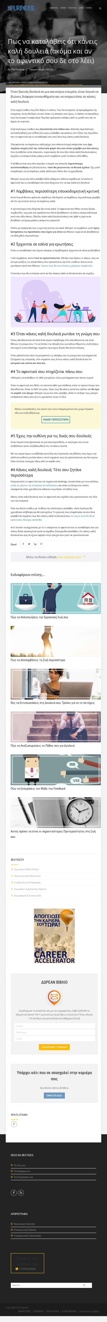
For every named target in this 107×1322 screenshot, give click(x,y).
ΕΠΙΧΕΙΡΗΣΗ (72, 11)
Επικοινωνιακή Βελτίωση (27, 881)
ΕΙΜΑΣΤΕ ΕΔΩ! (54, 1101)
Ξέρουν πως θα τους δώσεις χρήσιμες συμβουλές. (67, 271)
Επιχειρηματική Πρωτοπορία (27, 1241)
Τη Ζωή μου (19, 1171)
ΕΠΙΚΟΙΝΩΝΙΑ (69, 1317)
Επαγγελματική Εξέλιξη (41, 75)
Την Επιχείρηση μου (23, 1183)
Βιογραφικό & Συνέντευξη (27, 901)
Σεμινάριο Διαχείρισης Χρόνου (30, 895)
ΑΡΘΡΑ (81, 11)
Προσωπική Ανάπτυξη (24, 1230)
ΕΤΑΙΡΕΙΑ (89, 11)
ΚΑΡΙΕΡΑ (63, 11)
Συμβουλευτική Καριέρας (27, 888)
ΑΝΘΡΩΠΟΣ (54, 11)
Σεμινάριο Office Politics (26, 875)
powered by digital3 (90, 1317)
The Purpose (17, 75)
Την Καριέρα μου (22, 1177)
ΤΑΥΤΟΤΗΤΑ (52, 1317)
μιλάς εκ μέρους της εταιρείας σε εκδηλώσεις (34, 491)
